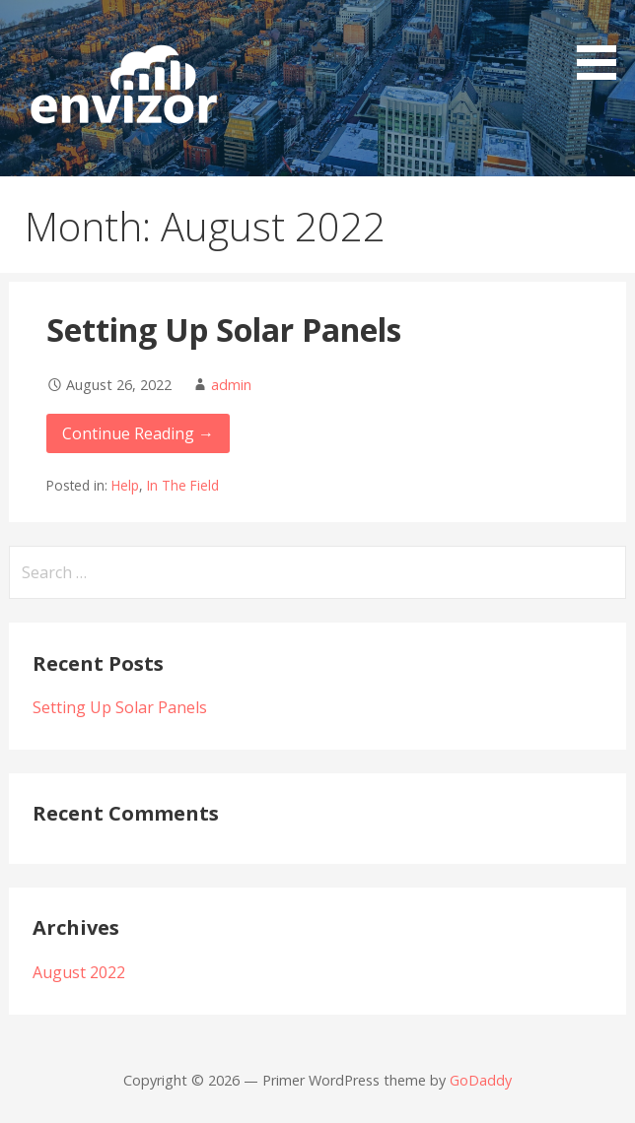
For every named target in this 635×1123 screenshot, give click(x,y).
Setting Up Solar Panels (223, 329)
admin (231, 384)
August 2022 (79, 972)
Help (125, 485)
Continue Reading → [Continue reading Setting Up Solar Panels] (138, 433)
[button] (603, 43)
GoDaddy (481, 1080)
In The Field (183, 485)
